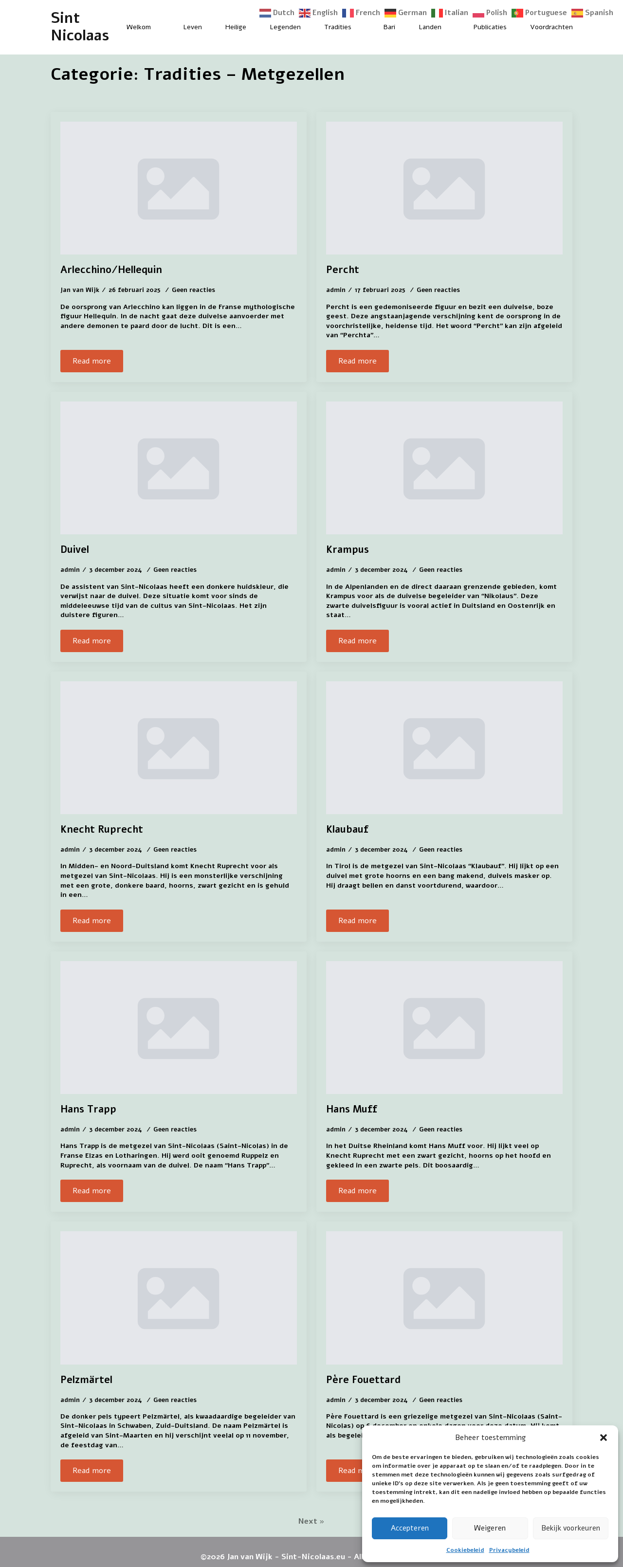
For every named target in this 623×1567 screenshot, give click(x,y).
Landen (430, 27)
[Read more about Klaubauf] (357, 921)
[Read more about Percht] (357, 361)
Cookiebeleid (465, 1550)
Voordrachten (551, 27)
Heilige (235, 27)
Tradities (337, 27)
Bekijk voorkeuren (570, 1528)
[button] (603, 1437)
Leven (192, 27)
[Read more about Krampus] (357, 641)
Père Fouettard (363, 1380)
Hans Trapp (88, 1109)
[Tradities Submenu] (359, 27)
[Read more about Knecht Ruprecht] (91, 921)
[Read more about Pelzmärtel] (91, 1470)
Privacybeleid (509, 1550)
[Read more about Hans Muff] (357, 1191)
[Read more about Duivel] (91, 641)
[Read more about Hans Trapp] (91, 1191)
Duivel (74, 550)
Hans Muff (351, 1109)
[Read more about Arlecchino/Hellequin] (91, 361)
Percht (342, 270)
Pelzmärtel (86, 1380)
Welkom (139, 27)
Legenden (285, 27)
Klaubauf (347, 830)
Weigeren (490, 1528)
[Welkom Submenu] (159, 27)
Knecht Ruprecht (101, 830)
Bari (389, 27)
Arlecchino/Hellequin (111, 270)
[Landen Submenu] (449, 27)
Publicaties (490, 27)
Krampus (347, 550)
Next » (311, 1521)
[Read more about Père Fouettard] (357, 1470)
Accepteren (410, 1528)
